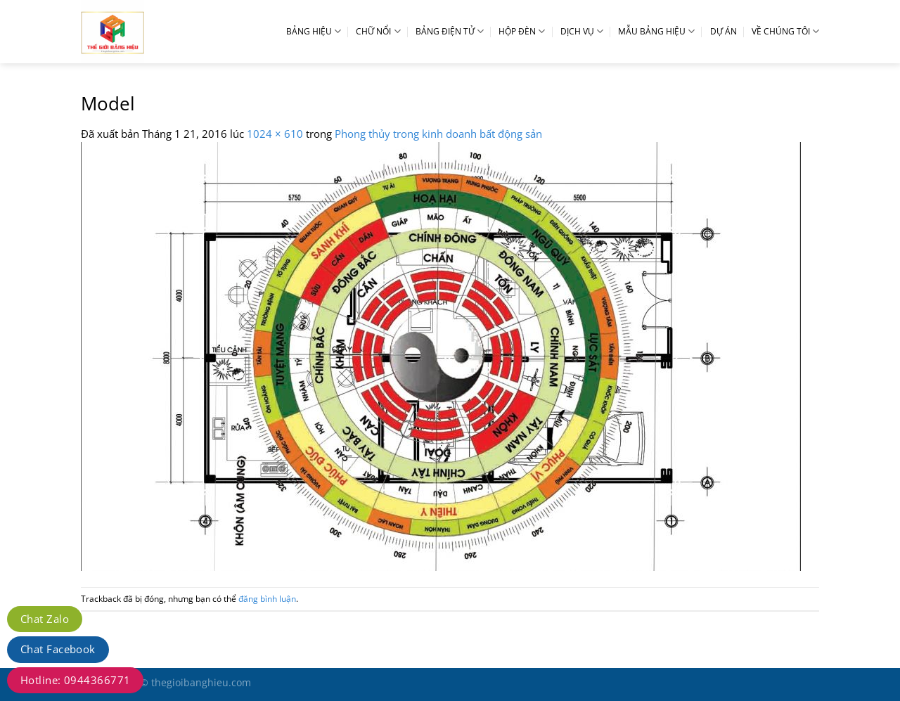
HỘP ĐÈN (522, 31)
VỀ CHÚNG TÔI (785, 31)
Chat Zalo (44, 619)
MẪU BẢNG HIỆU (656, 31)
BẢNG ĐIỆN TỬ (450, 31)
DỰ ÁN (723, 31)
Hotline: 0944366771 (75, 680)
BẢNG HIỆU (313, 31)
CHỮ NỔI (378, 31)
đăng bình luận (267, 599)
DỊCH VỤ (581, 31)
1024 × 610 (275, 134)
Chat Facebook (58, 649)
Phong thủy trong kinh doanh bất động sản (438, 134)
